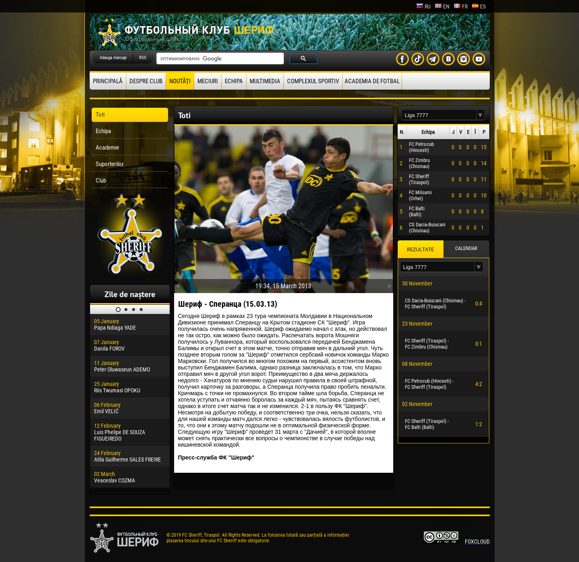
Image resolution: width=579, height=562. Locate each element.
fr (461, 6)
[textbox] (439, 115)
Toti (100, 114)
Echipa (234, 81)
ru (423, 6)
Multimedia (265, 81)
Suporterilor (110, 164)
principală (108, 81)
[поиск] (219, 58)
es (479, 6)
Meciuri (207, 81)
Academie (107, 147)
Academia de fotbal (372, 81)
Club (101, 180)
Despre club (145, 81)
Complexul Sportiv (313, 81)
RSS (142, 57)
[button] (480, 115)
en (442, 6)
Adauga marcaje (113, 57)
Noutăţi (180, 81)
